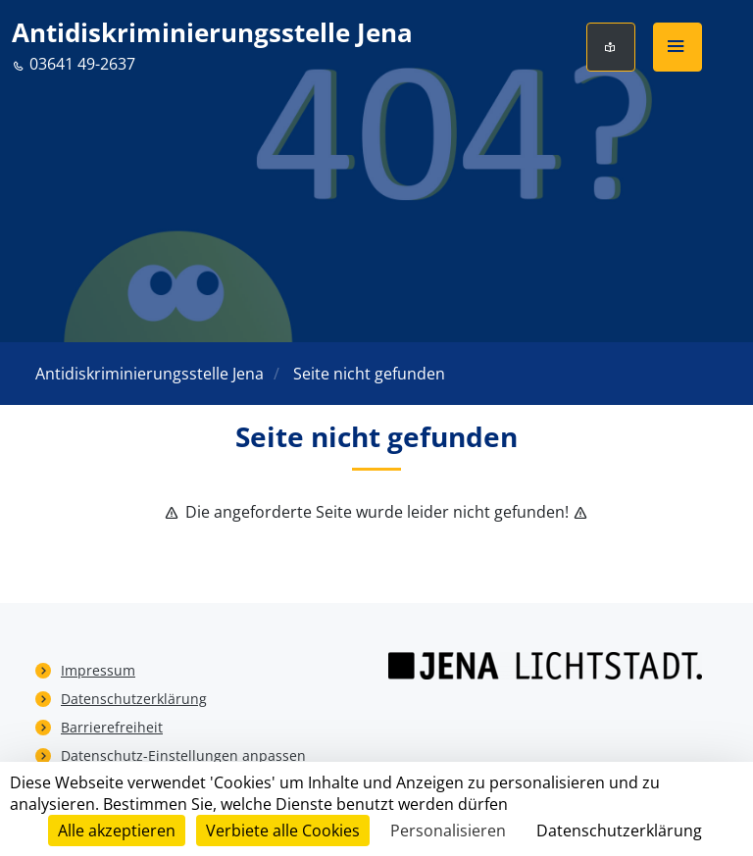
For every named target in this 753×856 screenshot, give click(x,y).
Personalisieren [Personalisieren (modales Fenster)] (448, 830)
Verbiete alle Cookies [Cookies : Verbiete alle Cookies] (283, 830)
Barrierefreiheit (112, 727)
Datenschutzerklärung (134, 698)
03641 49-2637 (73, 64)
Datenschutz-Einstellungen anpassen (183, 755)
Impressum (98, 670)
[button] (677, 47)
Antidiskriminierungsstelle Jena (212, 33)
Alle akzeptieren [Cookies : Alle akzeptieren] (117, 830)
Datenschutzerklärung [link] (619, 830)
